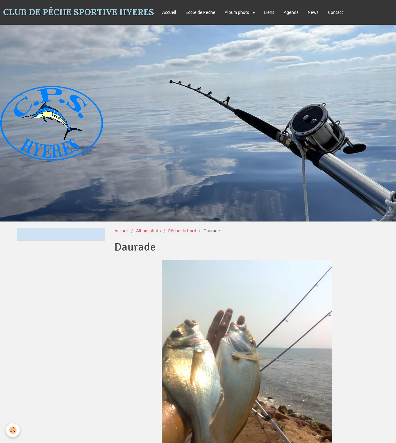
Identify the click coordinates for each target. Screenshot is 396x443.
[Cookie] (13, 430)
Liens (269, 12)
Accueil (169, 12)
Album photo (237, 12)
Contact (335, 12)
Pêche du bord (182, 230)
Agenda (291, 12)
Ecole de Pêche (200, 12)
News (313, 12)
